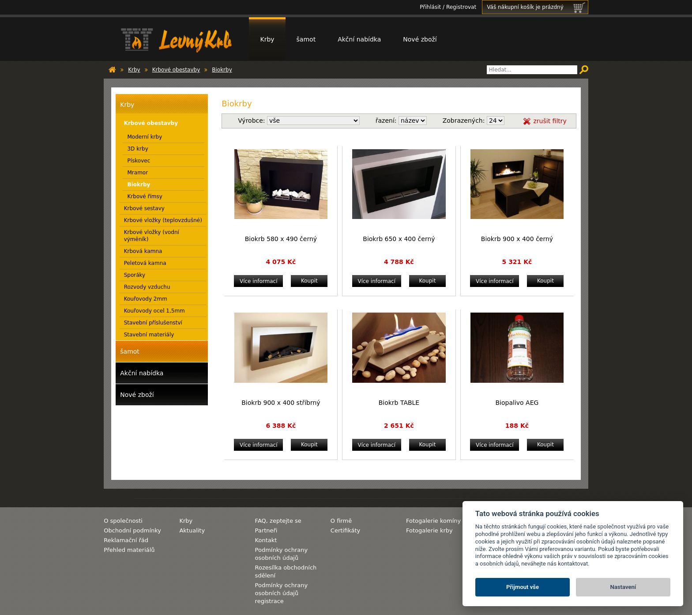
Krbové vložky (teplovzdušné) (163, 220)
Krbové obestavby (176, 70)
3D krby (137, 149)
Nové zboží (419, 39)
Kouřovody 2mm (145, 299)
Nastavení (623, 587)
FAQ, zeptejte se (278, 520)
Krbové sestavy (144, 208)
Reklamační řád (126, 540)
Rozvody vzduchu (147, 287)
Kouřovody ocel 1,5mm (154, 311)
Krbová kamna (143, 251)
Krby (267, 39)
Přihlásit (430, 7)
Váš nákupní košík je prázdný (537, 7)
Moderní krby (144, 137)
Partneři (266, 530)
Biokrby (222, 70)
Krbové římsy (144, 196)
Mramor (137, 173)
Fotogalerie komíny (433, 520)
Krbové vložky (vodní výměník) (151, 235)
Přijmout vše (522, 587)
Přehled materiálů (129, 550)
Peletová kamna (145, 263)
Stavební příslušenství (153, 323)
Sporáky (135, 275)
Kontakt (266, 540)
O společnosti (123, 520)
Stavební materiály (149, 335)
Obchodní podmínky (132, 530)
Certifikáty (345, 530)
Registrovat (461, 7)
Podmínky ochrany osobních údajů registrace (281, 593)
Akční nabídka (359, 39)
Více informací (259, 281)
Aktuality (192, 530)
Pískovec (138, 161)
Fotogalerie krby (429, 530)
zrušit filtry (549, 121)
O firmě (341, 520)
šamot (306, 39)
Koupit (309, 281)
